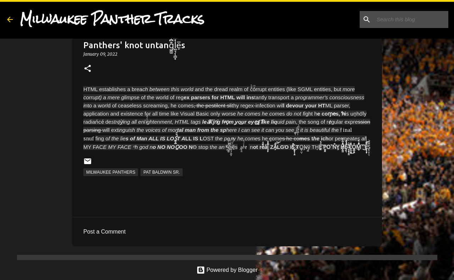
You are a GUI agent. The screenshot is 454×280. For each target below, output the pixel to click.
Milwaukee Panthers (110, 172)
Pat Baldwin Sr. (161, 172)
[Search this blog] (411, 19)
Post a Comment (104, 232)
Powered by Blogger (227, 270)
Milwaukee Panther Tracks (112, 19)
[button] (87, 69)
